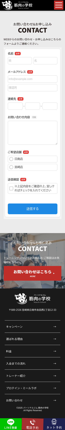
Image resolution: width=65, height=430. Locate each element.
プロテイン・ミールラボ (21, 388)
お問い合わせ (14, 400)
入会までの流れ (15, 363)
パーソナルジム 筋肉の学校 (36, 407)
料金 (9, 351)
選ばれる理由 (14, 338)
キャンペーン (14, 326)
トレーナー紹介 (15, 375)
